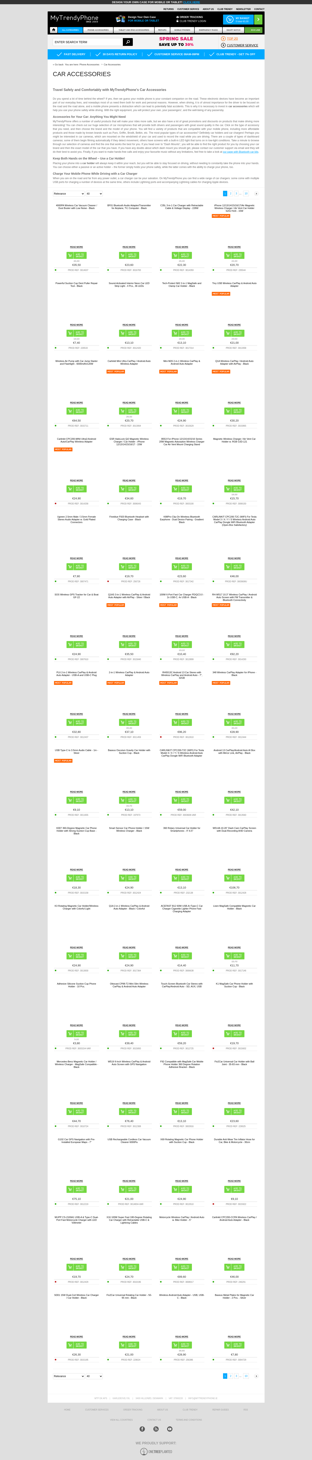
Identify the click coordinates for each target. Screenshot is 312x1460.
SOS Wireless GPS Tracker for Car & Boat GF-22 (76, 596)
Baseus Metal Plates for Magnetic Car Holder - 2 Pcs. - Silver (234, 1296)
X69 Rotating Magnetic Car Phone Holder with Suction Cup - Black (181, 1140)
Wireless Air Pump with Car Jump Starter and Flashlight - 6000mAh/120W (76, 362)
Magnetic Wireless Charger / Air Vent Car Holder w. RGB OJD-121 (234, 440)
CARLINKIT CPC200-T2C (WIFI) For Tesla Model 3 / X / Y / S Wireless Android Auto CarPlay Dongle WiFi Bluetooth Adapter (182, 753)
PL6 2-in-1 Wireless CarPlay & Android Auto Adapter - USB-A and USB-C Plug (76, 673)
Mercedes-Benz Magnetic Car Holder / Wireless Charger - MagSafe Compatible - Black (76, 1064)
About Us (208, 9)
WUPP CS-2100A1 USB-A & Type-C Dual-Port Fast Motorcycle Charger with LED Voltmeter (76, 1220)
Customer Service (188, 9)
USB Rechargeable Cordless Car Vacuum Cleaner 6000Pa (129, 1140)
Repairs (162, 30)
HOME (67, 1410)
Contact (259, 9)
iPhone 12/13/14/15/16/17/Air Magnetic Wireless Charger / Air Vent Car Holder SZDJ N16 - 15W (234, 208)
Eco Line (255, 30)
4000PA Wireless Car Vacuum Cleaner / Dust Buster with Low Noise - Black (76, 206)
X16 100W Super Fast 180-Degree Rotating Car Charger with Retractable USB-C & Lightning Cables (129, 1220)
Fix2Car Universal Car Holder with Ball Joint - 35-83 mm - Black (234, 1063)
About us (162, 1410)
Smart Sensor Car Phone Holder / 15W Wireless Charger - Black (129, 829)
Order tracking (132, 1410)
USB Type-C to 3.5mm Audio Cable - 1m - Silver (76, 751)
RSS (246, 1410)
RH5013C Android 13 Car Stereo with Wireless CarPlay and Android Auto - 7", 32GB (181, 675)
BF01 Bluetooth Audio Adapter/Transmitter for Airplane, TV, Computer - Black (129, 206)
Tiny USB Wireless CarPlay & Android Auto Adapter (234, 284)
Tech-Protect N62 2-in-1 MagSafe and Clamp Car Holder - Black (181, 284)
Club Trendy (225, 9)
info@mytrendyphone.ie (203, 1398)
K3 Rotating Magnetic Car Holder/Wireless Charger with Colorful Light (76, 907)
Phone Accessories (98, 30)
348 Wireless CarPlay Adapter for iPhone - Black (234, 673)
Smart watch (233, 30)
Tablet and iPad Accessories (134, 30)
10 (246, 193)
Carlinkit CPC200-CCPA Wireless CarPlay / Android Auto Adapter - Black (234, 1218)
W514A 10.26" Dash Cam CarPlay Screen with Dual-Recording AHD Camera (234, 829)
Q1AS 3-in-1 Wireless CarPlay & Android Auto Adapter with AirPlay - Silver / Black (129, 596)
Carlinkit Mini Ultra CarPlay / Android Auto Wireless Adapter (129, 362)
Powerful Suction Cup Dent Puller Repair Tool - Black (76, 284)
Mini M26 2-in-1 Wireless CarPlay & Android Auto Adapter (181, 362)
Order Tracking (191, 17)
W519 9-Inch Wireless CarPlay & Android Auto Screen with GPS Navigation (129, 1063)
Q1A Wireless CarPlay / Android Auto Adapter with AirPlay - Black (234, 362)
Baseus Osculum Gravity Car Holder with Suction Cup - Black (129, 751)
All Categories (70, 30)
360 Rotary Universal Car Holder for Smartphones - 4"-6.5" (181, 829)
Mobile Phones (182, 30)
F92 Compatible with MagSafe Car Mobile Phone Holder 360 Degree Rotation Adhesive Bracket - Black (181, 1064)
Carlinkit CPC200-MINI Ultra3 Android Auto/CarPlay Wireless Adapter (76, 440)
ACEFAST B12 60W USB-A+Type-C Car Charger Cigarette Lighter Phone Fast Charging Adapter (182, 909)
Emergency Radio (208, 30)
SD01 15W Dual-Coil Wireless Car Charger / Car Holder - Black (76, 1296)
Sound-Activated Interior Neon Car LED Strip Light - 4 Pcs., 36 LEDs (129, 284)
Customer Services (96, 1410)
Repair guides (220, 1410)
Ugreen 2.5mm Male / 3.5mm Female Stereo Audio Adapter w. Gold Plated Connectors (76, 519)
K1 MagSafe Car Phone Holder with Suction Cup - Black (234, 985)
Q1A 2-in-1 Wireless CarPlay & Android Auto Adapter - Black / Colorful (129, 907)
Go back (59, 64)
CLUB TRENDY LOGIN (193, 21)
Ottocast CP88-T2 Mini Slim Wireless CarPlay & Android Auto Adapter (129, 985)
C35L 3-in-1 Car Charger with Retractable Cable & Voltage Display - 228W (181, 206)
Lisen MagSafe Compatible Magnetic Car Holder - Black (234, 907)
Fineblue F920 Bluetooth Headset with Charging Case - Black (129, 518)
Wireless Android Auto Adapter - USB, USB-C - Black (181, 1296)
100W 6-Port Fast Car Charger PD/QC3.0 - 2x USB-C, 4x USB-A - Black (181, 596)
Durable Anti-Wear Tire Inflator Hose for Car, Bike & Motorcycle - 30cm (234, 1140)
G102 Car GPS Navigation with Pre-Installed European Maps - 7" (76, 1140)
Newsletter (243, 9)
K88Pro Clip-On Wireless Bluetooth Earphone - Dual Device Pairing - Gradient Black (182, 519)
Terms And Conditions (189, 1420)
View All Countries (121, 1420)
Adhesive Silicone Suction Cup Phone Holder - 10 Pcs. (76, 985)
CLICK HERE (191, 2)
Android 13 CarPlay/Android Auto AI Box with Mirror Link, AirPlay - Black (234, 751)
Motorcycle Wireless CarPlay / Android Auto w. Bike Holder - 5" (181, 1218)
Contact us (154, 1420)
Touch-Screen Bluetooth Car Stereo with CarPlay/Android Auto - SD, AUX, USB (181, 985)
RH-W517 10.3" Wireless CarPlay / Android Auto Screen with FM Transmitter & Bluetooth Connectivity (234, 597)
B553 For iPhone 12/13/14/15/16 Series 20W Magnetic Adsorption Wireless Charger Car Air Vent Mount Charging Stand (181, 442)
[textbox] (93, 42)
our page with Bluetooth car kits (240, 151)
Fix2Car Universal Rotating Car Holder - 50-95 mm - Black (129, 1296)
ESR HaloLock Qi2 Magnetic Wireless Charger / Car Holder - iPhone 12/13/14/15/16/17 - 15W (129, 442)
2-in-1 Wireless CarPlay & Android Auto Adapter (129, 673)
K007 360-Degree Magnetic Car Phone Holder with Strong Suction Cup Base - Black (76, 831)
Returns (169, 9)
